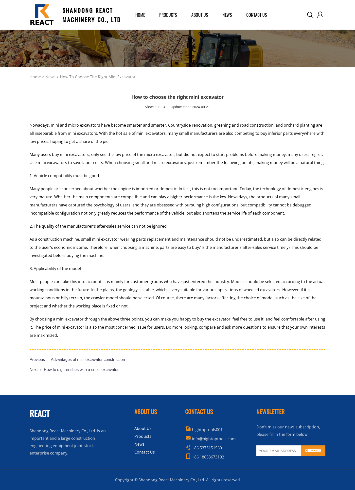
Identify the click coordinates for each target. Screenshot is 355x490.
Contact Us (256, 15)
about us (199, 15)
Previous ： (40, 359)
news (50, 77)
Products (142, 436)
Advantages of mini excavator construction (88, 359)
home (140, 15)
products (168, 15)
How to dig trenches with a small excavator (81, 370)
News (227, 15)
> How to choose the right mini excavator (96, 77)
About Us (143, 428)
